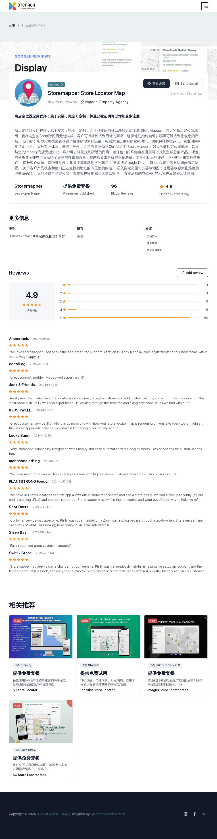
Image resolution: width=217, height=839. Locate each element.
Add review (192, 273)
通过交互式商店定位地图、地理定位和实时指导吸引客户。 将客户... (40, 767)
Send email (186, 83)
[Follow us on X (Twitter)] (203, 814)
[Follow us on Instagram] (185, 814)
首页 (12, 25)
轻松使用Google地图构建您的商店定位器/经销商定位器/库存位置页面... (39, 682)
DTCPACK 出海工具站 (52, 814)
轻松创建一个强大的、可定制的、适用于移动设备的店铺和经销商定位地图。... (107, 682)
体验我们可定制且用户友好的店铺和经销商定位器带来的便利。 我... (175, 682)
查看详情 (156, 83)
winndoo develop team (108, 814)
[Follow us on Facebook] (194, 814)
